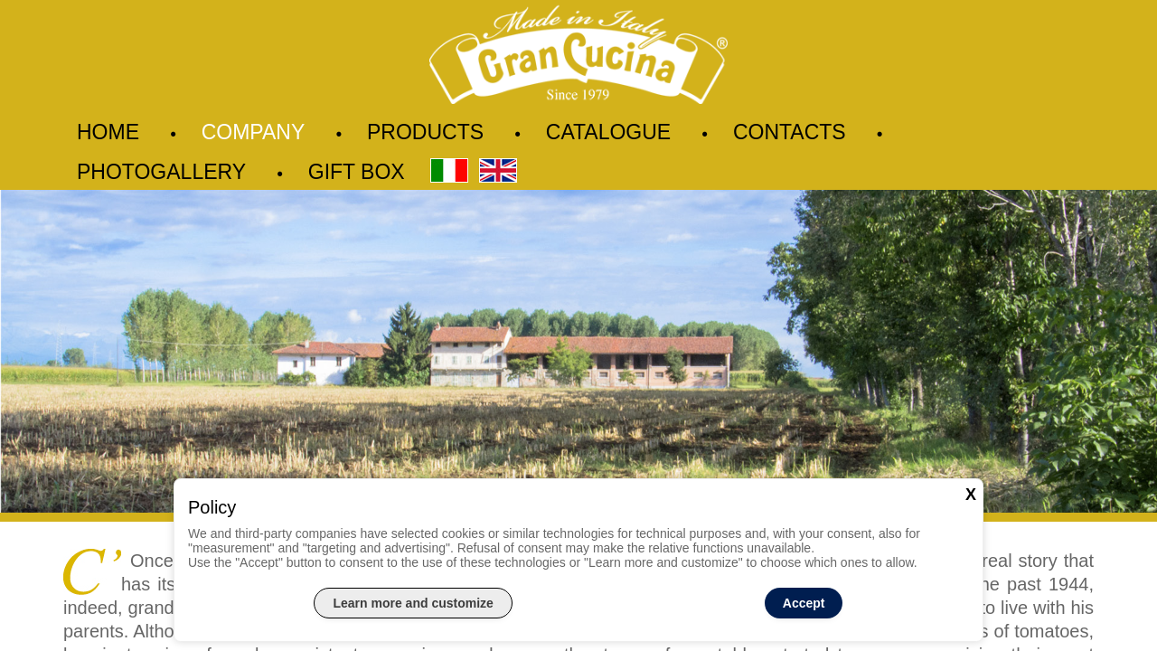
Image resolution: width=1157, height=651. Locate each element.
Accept (804, 603)
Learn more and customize (413, 603)
